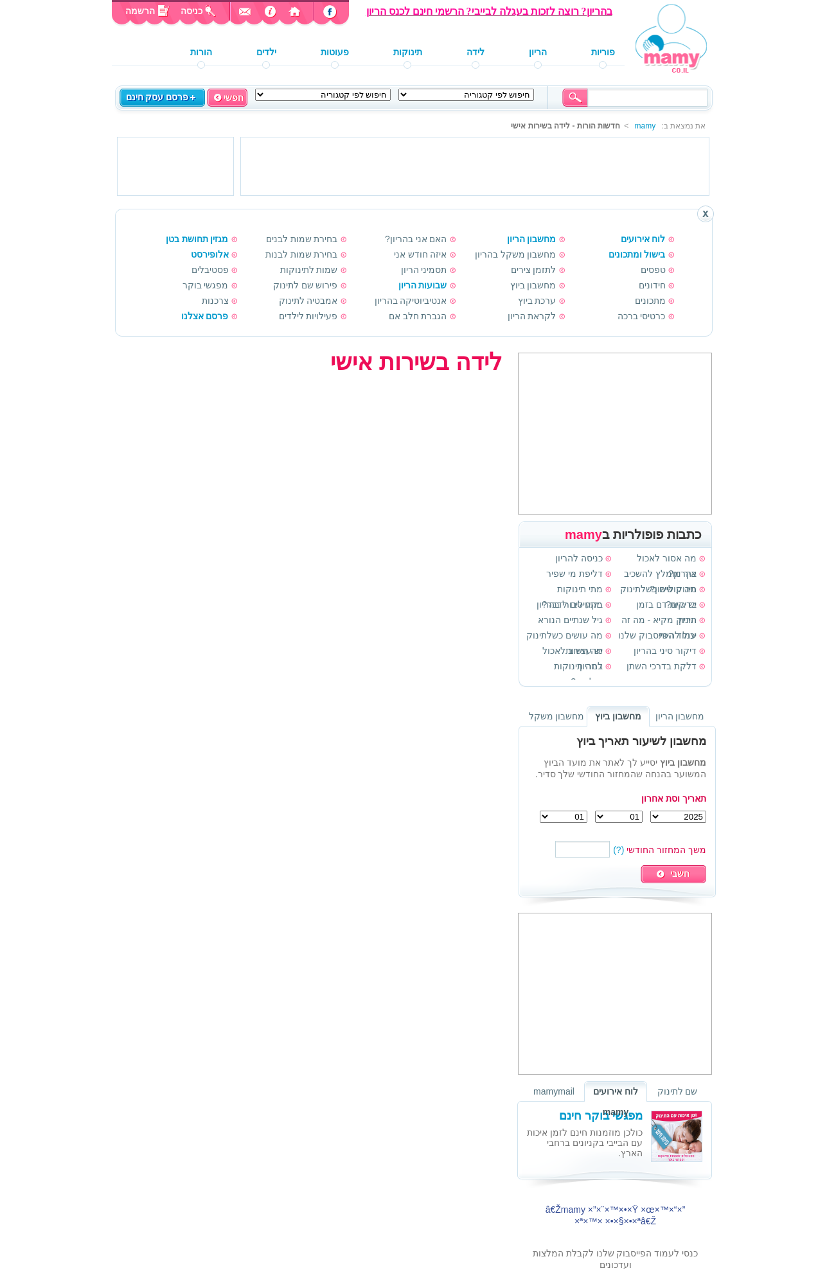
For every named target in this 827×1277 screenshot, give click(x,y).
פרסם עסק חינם (157, 97)
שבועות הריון (422, 285)
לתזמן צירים (533, 270)
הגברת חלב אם (418, 316)
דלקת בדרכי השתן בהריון (662, 667)
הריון (538, 52)
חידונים (652, 285)
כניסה (193, 11)
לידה (476, 52)
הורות (201, 52)
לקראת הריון (532, 316)
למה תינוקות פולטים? (578, 667)
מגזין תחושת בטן (197, 239)
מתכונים (650, 300)
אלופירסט (210, 254)
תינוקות (407, 52)
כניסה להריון (579, 558)
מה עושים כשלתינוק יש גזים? (658, 590)
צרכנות (215, 300)
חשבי (679, 873)
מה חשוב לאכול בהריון (572, 652)
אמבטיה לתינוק (308, 300)
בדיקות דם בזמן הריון (666, 605)
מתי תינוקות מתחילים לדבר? (572, 590)
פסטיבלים (210, 270)
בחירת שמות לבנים (302, 239)
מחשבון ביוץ (533, 285)
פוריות (603, 52)
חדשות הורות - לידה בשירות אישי (565, 125)
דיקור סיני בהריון (665, 651)
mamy (644, 125)
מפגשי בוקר (205, 285)
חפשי (234, 97)
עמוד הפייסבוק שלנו (657, 635)
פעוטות (335, 52)
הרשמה (145, 11)
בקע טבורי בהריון (570, 604)
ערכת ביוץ (537, 300)
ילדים (266, 52)
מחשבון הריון (531, 239)
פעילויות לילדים (308, 316)
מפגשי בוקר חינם (601, 1115)
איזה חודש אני (420, 254)
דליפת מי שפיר (574, 573)
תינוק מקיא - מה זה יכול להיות (659, 621)
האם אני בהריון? (416, 239)
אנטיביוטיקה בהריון (411, 300)
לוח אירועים (643, 239)
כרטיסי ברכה (642, 316)
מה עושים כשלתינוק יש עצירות (564, 636)
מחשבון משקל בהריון (515, 254)
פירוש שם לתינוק (305, 285)
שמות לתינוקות (309, 270)
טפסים (653, 270)
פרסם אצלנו (205, 316)
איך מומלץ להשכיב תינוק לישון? (660, 574)
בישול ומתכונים (637, 254)
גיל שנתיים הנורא (570, 620)
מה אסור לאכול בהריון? (667, 559)
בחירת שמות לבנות (301, 254)
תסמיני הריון (424, 270)
